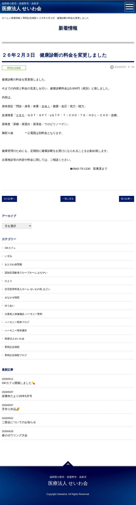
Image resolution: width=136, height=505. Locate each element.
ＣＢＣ (20, 115)
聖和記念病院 (29, 18)
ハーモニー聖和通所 (16, 330)
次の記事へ (9, 198)
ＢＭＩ (46, 106)
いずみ (8, 256)
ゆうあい (10, 305)
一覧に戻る (68, 198)
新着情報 (15, 18)
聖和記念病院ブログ (16, 355)
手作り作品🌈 (11, 409)
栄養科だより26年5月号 (17, 396)
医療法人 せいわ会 (21, 8)
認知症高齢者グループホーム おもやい (26, 272)
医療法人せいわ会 (14, 338)
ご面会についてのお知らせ (19, 422)
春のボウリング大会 (14, 435)
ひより (8, 281)
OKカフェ (10, 248)
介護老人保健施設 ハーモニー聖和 (23, 314)
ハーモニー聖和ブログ (17, 322)
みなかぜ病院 (12, 297)
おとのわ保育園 (13, 264)
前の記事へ (126, 198)
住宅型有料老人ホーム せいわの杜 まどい (27, 289)
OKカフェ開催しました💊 (18, 382)
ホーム (5, 18)
